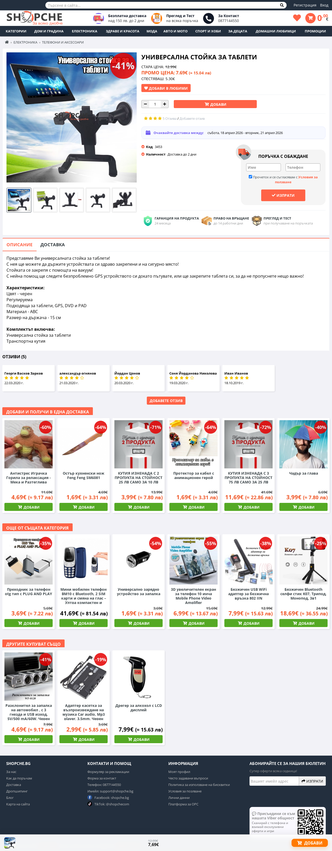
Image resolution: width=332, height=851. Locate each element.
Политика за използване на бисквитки (199, 784)
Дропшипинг (17, 791)
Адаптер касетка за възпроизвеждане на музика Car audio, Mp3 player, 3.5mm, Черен (84, 712)
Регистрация (305, 5)
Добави (217, 104)
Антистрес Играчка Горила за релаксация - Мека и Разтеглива (28, 477)
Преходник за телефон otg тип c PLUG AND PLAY (28, 591)
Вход (324, 5)
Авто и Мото (175, 31)
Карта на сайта (18, 804)
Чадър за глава (303, 473)
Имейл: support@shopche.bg (110, 791)
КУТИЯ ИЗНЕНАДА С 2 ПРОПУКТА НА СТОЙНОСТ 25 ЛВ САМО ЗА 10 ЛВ (138, 477)
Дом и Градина (49, 31)
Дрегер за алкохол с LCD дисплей (138, 707)
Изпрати (283, 195)
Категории (16, 31)
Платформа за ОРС (183, 804)
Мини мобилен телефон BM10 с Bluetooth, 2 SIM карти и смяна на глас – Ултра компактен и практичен (83, 598)
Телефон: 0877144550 (104, 784)
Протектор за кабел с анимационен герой (193, 475)
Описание (19, 245)
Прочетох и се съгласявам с (283, 179)
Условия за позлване (185, 791)
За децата (237, 31)
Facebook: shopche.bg (108, 797)
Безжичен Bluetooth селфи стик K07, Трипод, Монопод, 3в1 (303, 593)
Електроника (84, 31)
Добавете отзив (166, 400)
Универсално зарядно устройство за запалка (138, 591)
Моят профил (179, 771)
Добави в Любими (166, 88)
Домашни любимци (276, 31)
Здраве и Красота (122, 31)
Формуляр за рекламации (108, 771)
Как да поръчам (19, 778)
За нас (11, 771)
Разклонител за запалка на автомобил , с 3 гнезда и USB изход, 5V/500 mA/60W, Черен (28, 712)
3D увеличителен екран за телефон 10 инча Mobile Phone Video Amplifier (193, 596)
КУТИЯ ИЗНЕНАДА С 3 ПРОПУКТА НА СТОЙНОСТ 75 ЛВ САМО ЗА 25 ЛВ (248, 477)
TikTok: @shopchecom (108, 803)
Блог (10, 797)
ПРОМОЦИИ (315, 31)
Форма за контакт (101, 778)
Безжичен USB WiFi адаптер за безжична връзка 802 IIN (248, 593)
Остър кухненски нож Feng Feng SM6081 (83, 475)
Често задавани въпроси (188, 778)
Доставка (52, 245)
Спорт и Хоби (208, 31)
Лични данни (179, 797)
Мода (152, 31)
